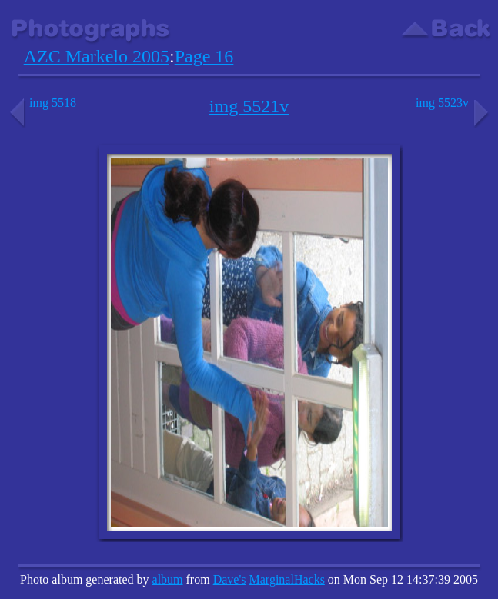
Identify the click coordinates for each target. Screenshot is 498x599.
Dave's (229, 579)
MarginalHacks (287, 579)
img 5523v (454, 102)
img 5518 (41, 102)
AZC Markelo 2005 (96, 56)
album (167, 579)
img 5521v (249, 106)
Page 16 (204, 56)
